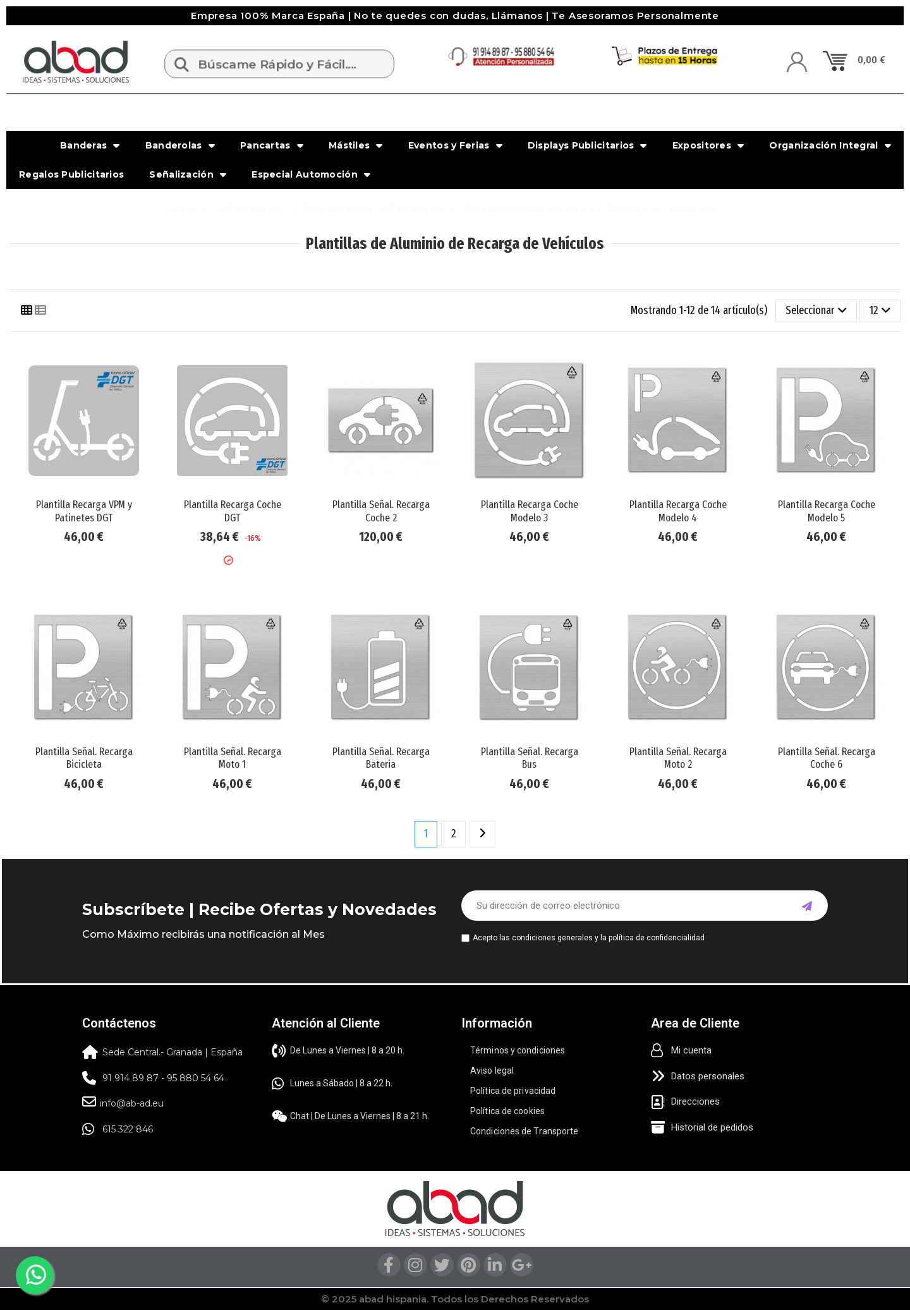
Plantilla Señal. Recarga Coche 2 (381, 511)
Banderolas (180, 145)
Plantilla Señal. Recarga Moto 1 (232, 758)
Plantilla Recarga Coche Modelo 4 (678, 511)
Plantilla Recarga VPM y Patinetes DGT (84, 511)
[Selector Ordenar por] (816, 311)
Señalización (187, 174)
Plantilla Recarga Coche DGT (232, 511)
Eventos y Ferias (455, 145)
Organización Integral (830, 145)
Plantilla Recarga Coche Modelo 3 (529, 511)
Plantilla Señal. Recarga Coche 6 (826, 758)
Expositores (708, 145)
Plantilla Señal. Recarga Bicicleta (84, 758)
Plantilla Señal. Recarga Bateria (381, 758)
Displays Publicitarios (587, 145)
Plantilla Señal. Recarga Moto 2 (678, 758)
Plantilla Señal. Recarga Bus (529, 758)
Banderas (90, 145)
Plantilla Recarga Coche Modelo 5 (826, 511)
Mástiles (356, 145)
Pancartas (271, 145)
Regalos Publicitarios (71, 174)
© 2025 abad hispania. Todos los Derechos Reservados (455, 1299)
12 (880, 310)
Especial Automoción (311, 174)
